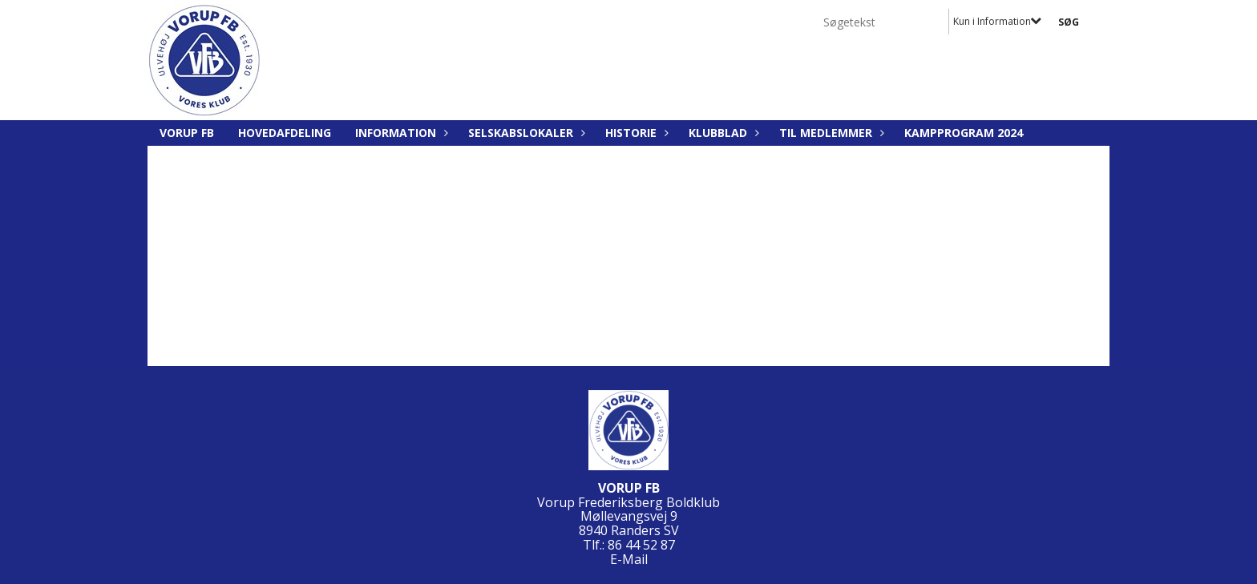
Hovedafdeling (284, 132)
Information (399, 132)
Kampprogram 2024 (963, 132)
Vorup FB (187, 132)
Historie (635, 132)
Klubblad (722, 132)
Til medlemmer (829, 132)
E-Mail (629, 559)
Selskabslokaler (524, 132)
